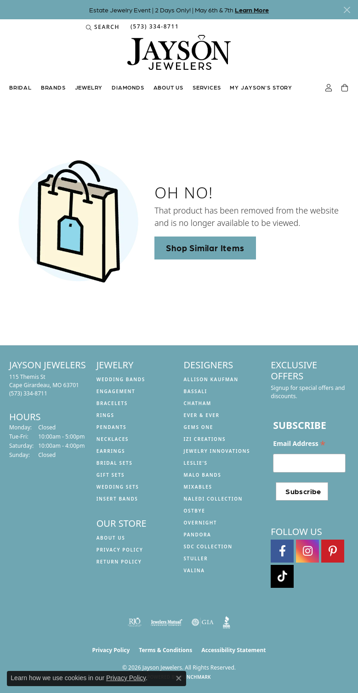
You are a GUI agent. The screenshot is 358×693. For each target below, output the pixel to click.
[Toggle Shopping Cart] (345, 88)
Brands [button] (53, 87)
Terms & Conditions (165, 650)
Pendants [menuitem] (111, 427)
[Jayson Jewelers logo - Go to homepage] (179, 57)
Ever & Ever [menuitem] (202, 415)
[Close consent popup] (179, 678)
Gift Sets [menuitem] (111, 475)
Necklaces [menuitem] (113, 439)
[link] (154, 27)
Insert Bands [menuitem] (117, 499)
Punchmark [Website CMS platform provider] (195, 677)
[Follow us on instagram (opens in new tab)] (307, 551)
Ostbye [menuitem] (194, 510)
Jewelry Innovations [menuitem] (217, 451)
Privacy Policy (120, 550)
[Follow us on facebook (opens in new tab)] (282, 551)
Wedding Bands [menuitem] (121, 379)
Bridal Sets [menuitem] (115, 463)
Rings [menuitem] (105, 415)
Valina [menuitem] (194, 570)
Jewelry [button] (89, 87)
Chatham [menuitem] (197, 403)
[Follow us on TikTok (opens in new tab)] (282, 576)
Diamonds (128, 87)
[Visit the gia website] (203, 622)
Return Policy (119, 561)
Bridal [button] (20, 87)
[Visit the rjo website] (135, 622)
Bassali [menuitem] (195, 391)
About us (168, 87)
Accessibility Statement (233, 650)
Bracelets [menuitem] (112, 403)
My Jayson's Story (261, 87)
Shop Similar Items (205, 247)
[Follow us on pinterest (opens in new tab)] (332, 551)
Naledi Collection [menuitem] (213, 499)
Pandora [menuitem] (197, 534)
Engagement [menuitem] (116, 391)
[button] (102, 27)
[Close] (346, 10)
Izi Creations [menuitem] (205, 439)
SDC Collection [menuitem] (208, 546)
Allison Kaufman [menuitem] (211, 379)
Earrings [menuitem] (111, 451)
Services (207, 87)
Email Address (299, 444)
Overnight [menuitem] (200, 522)
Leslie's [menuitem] (196, 463)
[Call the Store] (28, 393)
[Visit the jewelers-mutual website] (166, 622)
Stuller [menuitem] (196, 558)
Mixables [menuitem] (198, 487)
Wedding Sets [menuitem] (118, 487)
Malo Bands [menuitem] (203, 475)
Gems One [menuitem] (198, 427)
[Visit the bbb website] (227, 622)
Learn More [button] (252, 9)
